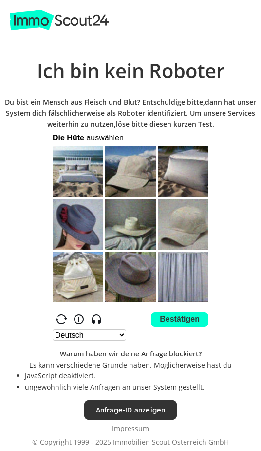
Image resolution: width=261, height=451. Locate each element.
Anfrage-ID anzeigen (131, 410)
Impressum (130, 428)
